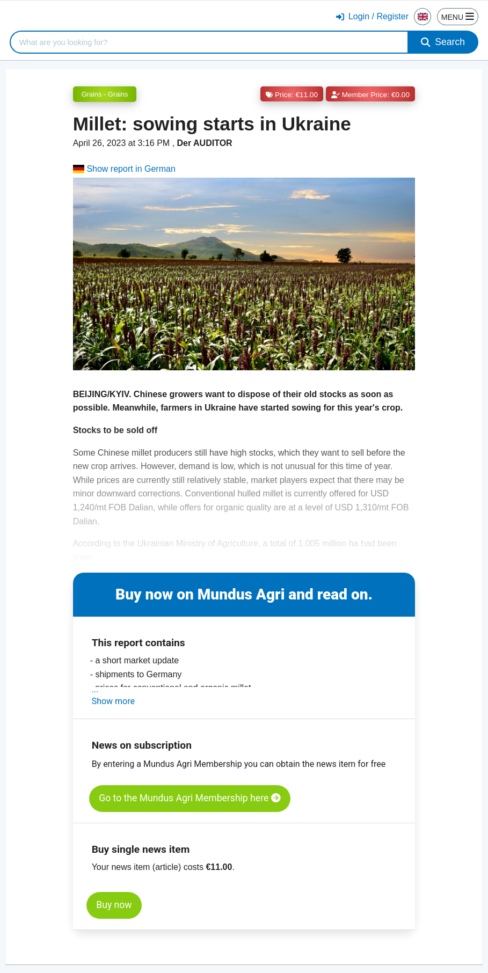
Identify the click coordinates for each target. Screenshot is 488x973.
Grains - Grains (105, 94)
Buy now (114, 904)
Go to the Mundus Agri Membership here (189, 798)
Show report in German (124, 168)
